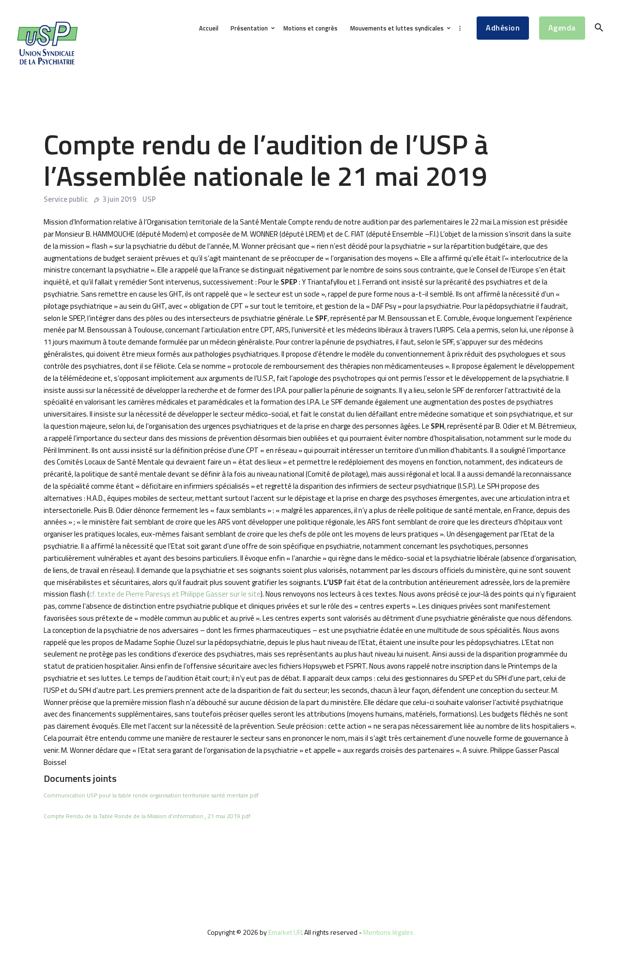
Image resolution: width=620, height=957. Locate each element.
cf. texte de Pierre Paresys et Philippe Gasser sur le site (175, 593)
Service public (66, 199)
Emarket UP (284, 932)
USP (149, 199)
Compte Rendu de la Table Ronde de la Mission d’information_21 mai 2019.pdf (147, 816)
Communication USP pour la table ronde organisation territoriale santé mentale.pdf (151, 795)
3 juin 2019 (119, 199)
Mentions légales (388, 932)
